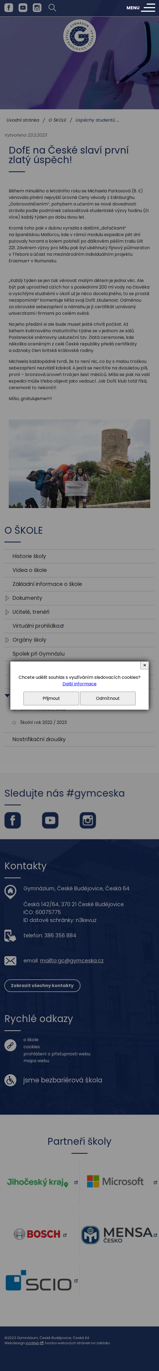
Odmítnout (108, 698)
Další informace (79, 684)
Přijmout (51, 698)
